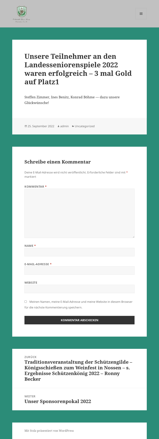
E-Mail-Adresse (38, 264)
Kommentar (35, 186)
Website (30, 283)
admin (64, 126)
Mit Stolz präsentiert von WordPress (49, 431)
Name (30, 246)
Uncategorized (85, 126)
